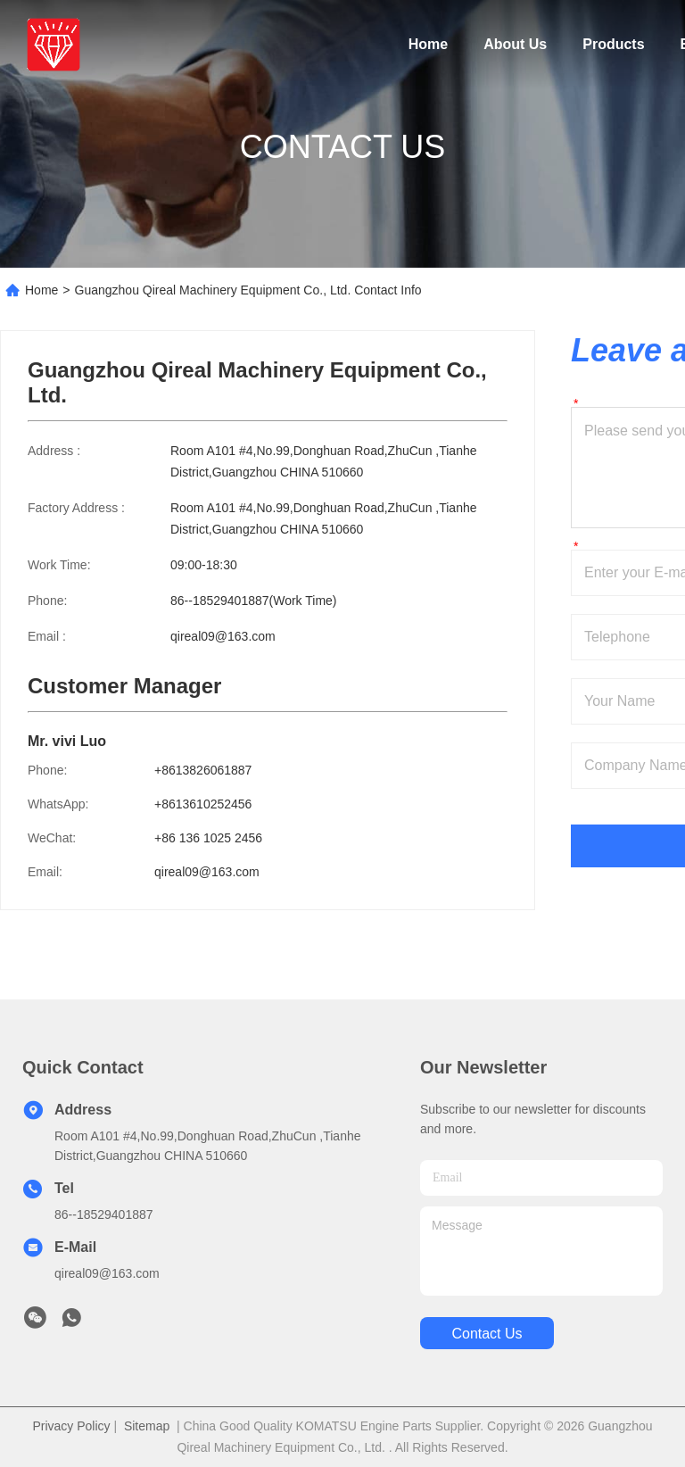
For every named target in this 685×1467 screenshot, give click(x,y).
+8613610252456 (203, 804)
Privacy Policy (71, 1426)
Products (613, 44)
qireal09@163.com (223, 636)
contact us (486, 1333)
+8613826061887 (203, 770)
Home (428, 44)
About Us (515, 44)
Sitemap (146, 1426)
